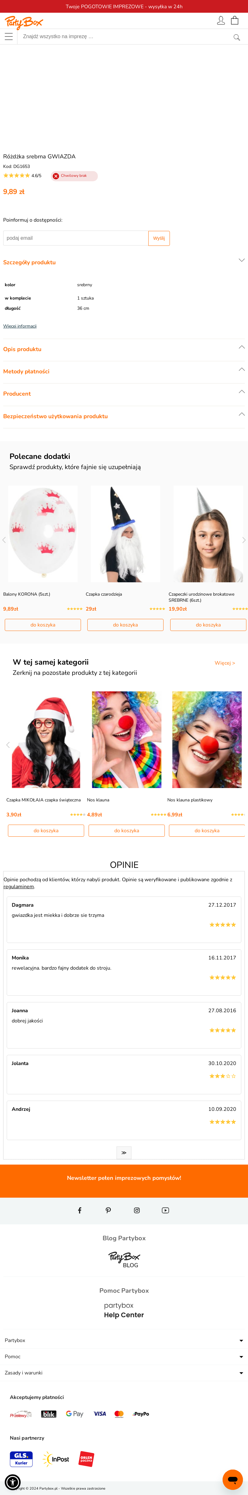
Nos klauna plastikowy (189, 800)
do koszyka (42, 624)
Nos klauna (98, 800)
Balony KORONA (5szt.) (26, 594)
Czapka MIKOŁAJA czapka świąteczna (43, 800)
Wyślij (159, 238)
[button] (12, 1482)
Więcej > (225, 663)
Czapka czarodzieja (104, 594)
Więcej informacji (20, 326)
